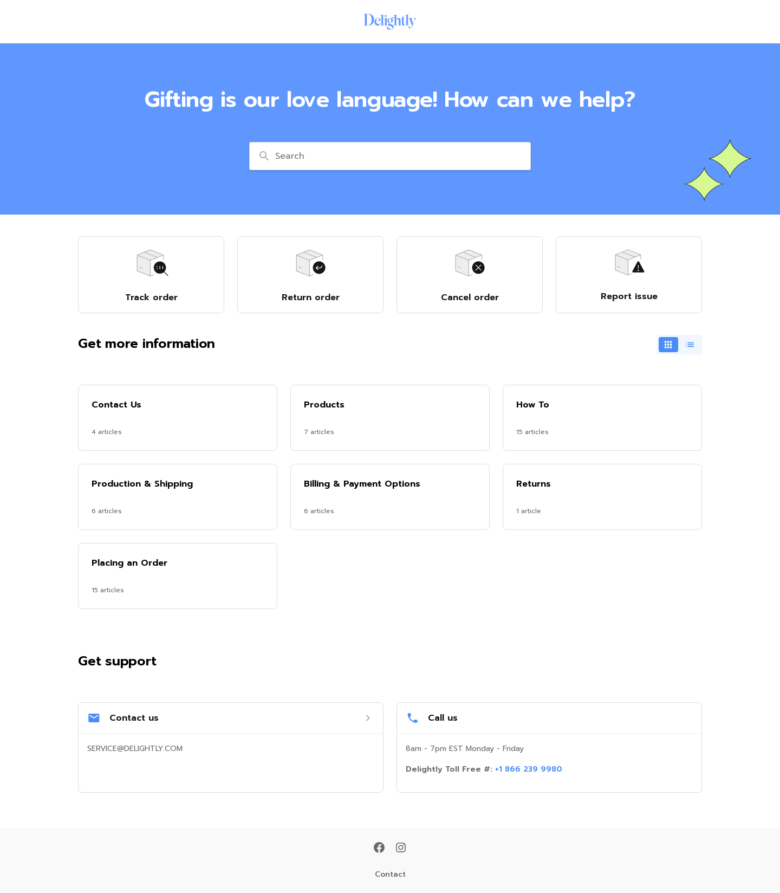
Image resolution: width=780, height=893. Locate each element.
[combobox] (390, 156)
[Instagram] (400, 848)
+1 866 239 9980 (528, 769)
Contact (390, 874)
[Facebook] (379, 848)
